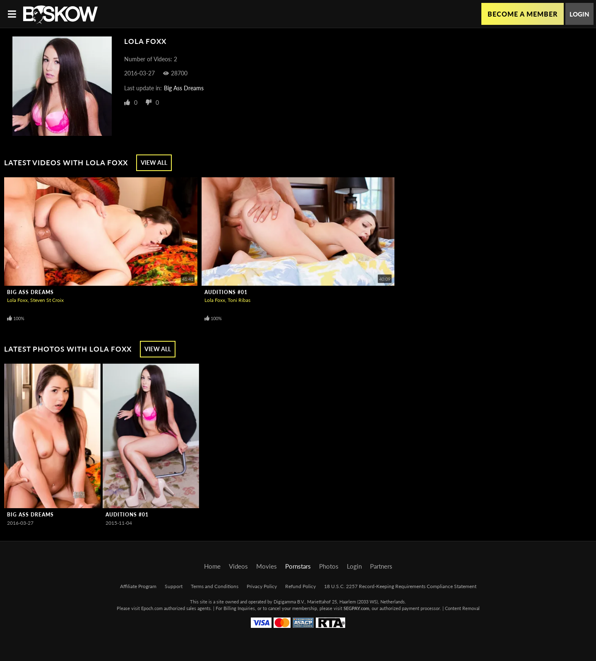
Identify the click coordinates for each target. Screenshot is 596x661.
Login (579, 14)
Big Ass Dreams (184, 88)
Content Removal (462, 608)
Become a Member (523, 14)
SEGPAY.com (356, 608)
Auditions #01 (226, 292)
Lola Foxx (17, 300)
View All (154, 162)
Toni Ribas (239, 300)
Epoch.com (152, 608)
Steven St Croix (47, 300)
